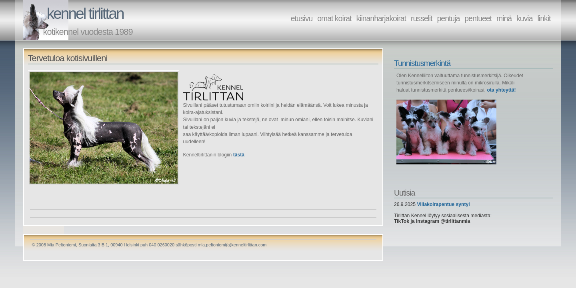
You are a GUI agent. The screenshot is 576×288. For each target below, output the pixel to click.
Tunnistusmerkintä (422, 63)
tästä (238, 155)
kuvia (524, 18)
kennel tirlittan (85, 13)
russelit (421, 18)
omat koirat (334, 18)
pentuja (448, 18)
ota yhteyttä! (501, 90)
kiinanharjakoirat (381, 18)
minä (504, 18)
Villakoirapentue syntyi (443, 204)
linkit (544, 18)
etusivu (302, 18)
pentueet (478, 18)
